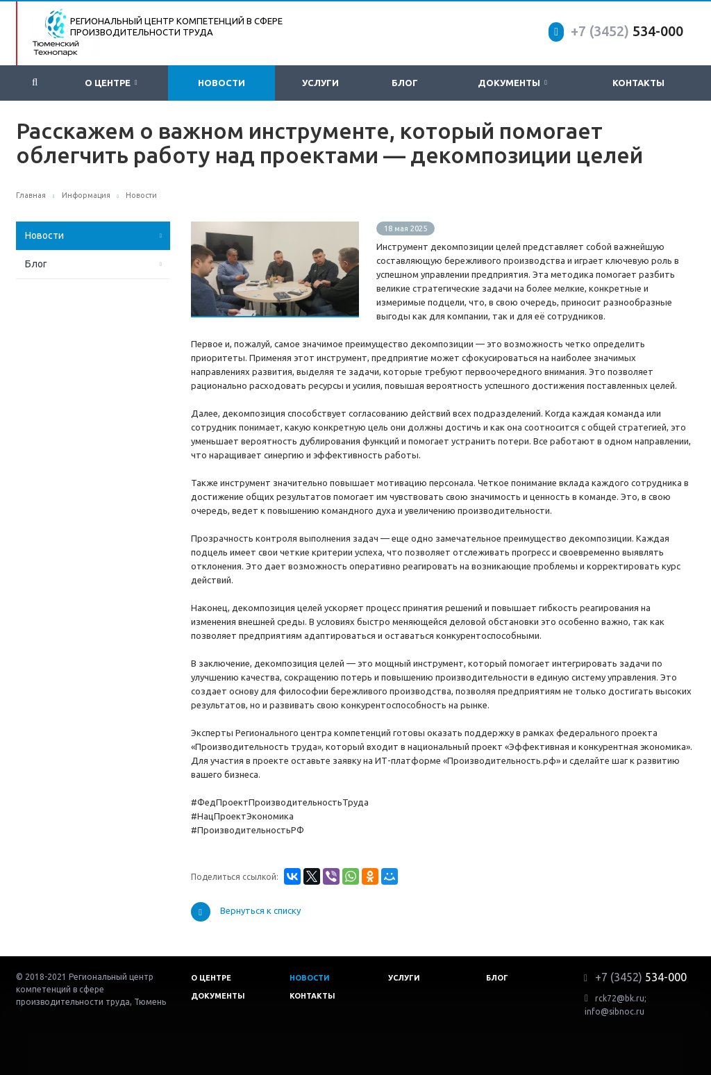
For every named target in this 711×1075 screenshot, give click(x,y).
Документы (512, 83)
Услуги (320, 83)
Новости (221, 83)
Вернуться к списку (246, 912)
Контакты (638, 83)
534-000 (627, 31)
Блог (405, 83)
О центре (111, 83)
